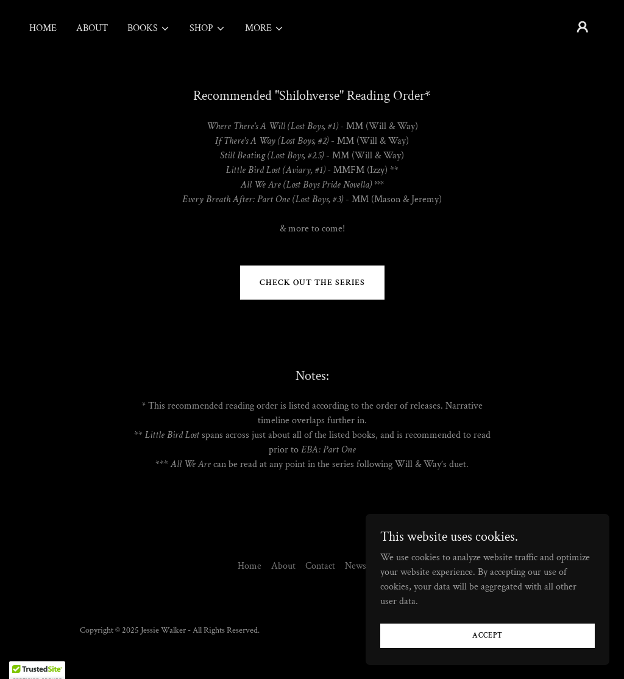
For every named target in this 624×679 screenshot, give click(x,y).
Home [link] (43, 28)
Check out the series (312, 282)
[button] (148, 28)
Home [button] (249, 566)
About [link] (92, 28)
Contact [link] (320, 566)
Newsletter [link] (366, 566)
